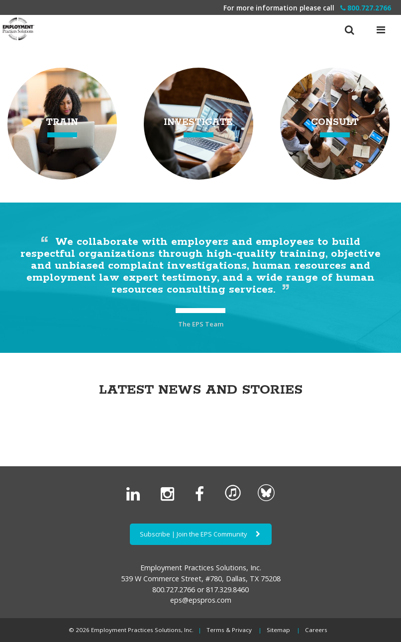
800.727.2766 (365, 7)
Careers (316, 630)
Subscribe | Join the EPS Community (201, 534)
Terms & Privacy (229, 630)
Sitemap (278, 630)
